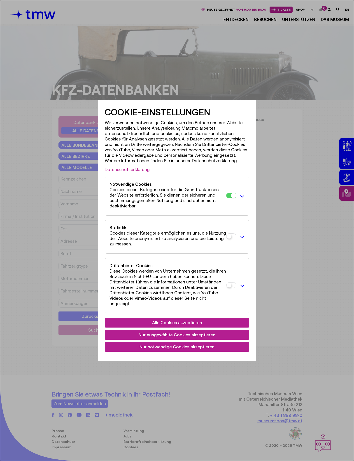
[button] (242, 196)
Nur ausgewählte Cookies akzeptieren (177, 334)
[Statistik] (231, 236)
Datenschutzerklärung (127, 169)
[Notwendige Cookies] (231, 195)
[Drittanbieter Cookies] (231, 285)
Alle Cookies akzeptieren (177, 322)
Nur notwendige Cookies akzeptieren (177, 346)
